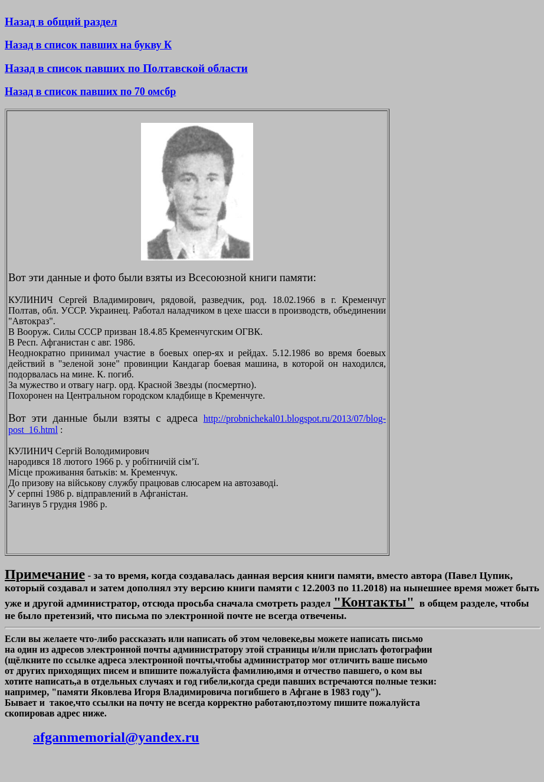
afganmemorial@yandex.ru (116, 737)
